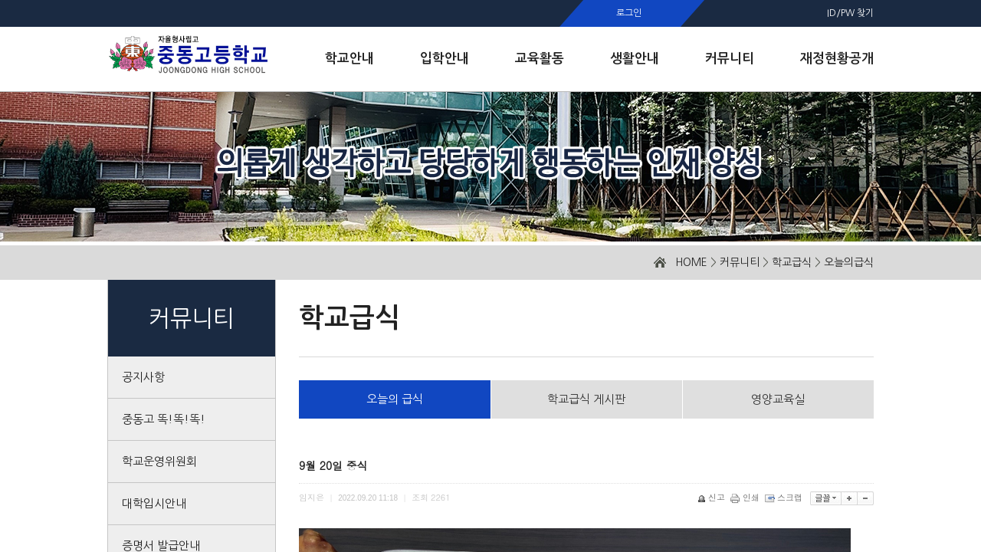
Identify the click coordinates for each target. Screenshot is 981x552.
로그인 (628, 13)
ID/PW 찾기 (850, 13)
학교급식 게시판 (586, 399)
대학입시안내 (154, 503)
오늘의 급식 (394, 399)
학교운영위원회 (159, 461)
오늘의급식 (849, 262)
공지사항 (143, 377)
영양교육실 (778, 399)
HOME (691, 262)
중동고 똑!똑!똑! (163, 419)
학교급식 (792, 262)
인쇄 (746, 497)
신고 (712, 497)
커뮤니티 (740, 262)
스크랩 (784, 497)
